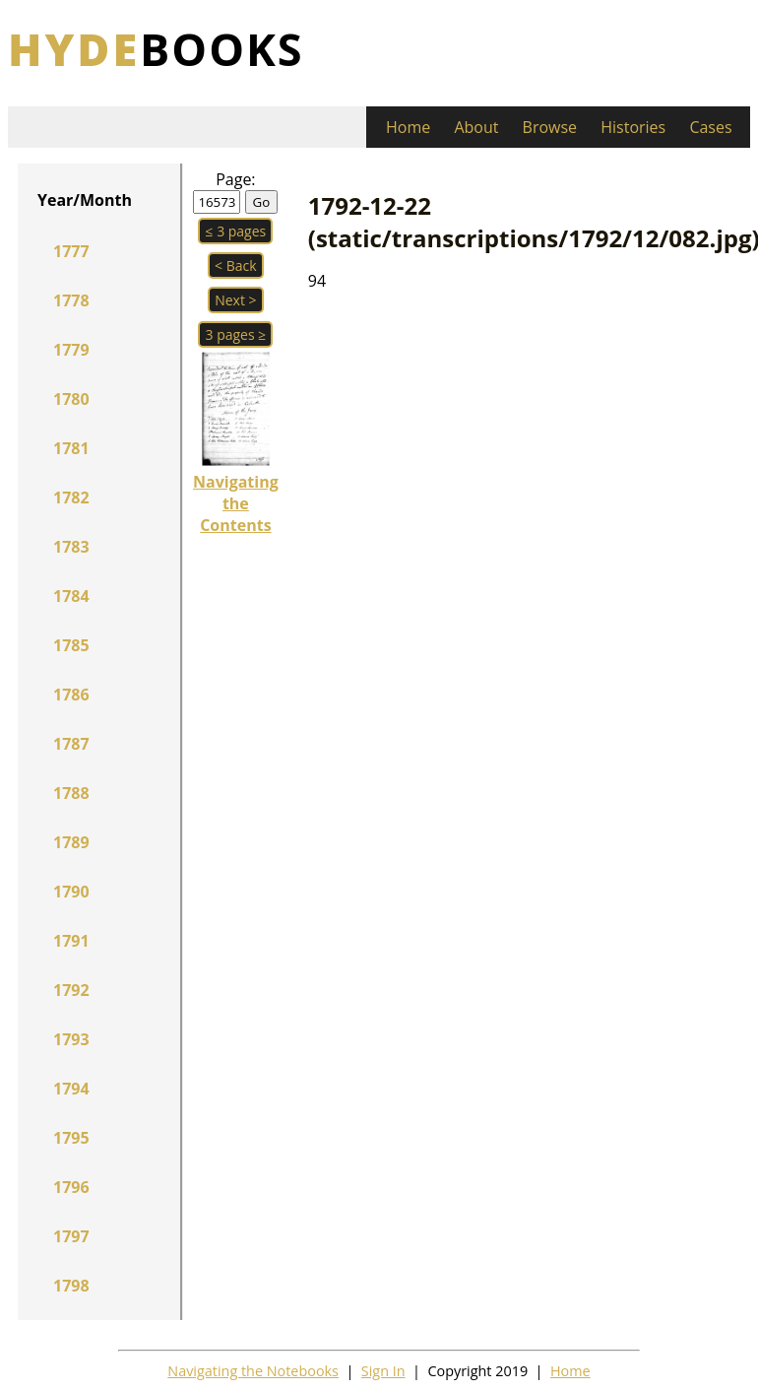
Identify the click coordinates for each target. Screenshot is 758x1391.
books (156, 49)
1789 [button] (71, 842)
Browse (550, 127)
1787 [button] (71, 744)
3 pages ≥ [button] (235, 334)
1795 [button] (71, 1138)
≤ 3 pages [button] (235, 231)
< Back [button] (236, 265)
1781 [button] (71, 448)
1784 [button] (71, 596)
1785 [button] (71, 645)
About (476, 127)
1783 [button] (71, 547)
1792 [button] (71, 990)
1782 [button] (71, 497)
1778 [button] (71, 300)
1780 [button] (71, 399)
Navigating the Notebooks (253, 1370)
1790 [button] (71, 891)
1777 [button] (71, 251)
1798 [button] (71, 1285)
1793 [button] (71, 1039)
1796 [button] (71, 1187)
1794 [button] (71, 1088)
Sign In (383, 1370)
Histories (632, 127)
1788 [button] (71, 793)
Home (408, 127)
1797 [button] (71, 1236)
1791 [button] (71, 941)
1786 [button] (71, 694)
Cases (710, 127)
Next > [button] (235, 300)
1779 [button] (71, 350)
